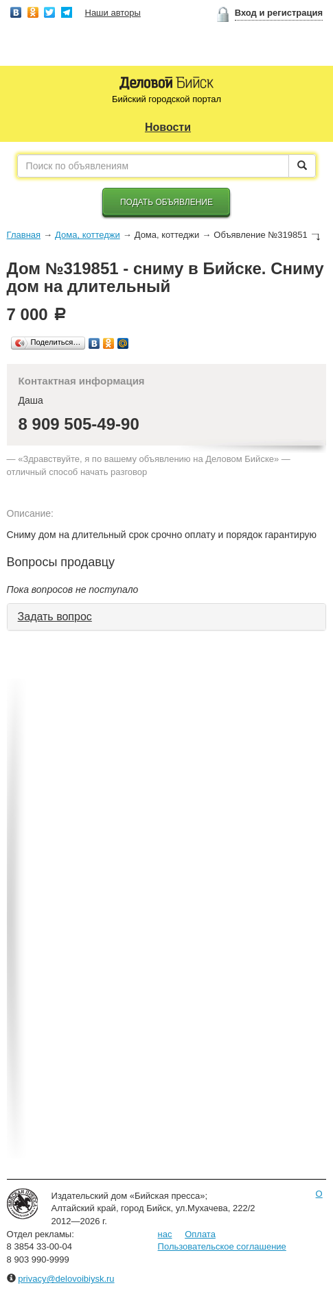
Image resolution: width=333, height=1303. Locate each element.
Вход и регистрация (279, 13)
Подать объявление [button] (166, 202)
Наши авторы (113, 13)
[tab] (167, 617)
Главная (24, 235)
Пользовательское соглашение (222, 1246)
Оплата (200, 1234)
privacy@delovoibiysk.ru (66, 1279)
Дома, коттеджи (87, 235)
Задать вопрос (55, 616)
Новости (168, 127)
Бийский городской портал (166, 99)
